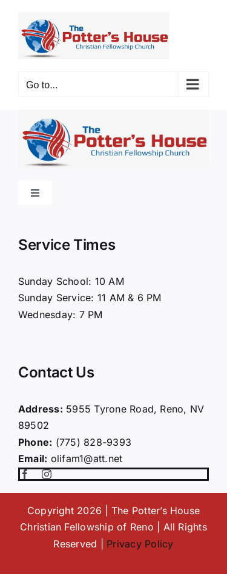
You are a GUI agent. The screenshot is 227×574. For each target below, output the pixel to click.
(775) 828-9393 (93, 442)
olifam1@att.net (87, 458)
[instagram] (46, 474)
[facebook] (25, 474)
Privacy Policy (140, 544)
